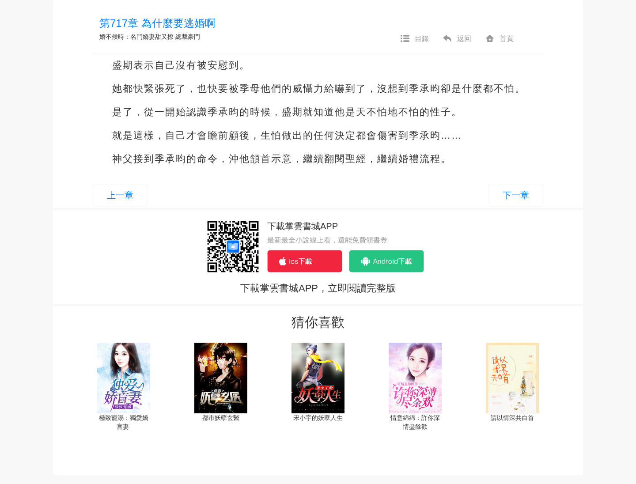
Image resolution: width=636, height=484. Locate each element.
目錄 (414, 39)
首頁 (499, 39)
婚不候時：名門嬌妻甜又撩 (136, 36)
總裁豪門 (187, 36)
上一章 (120, 195)
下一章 (516, 195)
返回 (456, 39)
